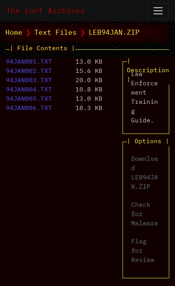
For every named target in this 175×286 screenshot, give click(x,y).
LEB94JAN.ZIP (114, 32)
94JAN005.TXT (29, 99)
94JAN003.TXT (29, 81)
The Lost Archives (45, 11)
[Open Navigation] (158, 11)
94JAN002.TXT (29, 71)
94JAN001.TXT (29, 62)
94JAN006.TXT (29, 108)
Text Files (55, 32)
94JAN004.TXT (29, 90)
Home (13, 32)
